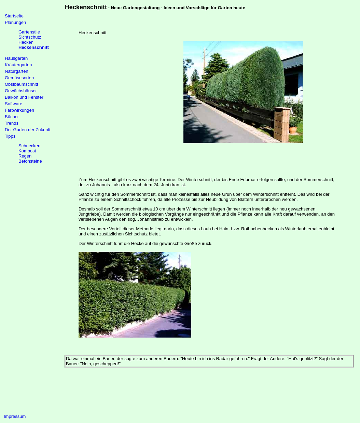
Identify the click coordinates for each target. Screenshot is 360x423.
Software (13, 103)
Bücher (12, 116)
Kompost (27, 150)
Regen (24, 156)
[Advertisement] (131, 92)
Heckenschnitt (33, 47)
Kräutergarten (18, 64)
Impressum (15, 416)
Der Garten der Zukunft (28, 129)
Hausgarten (16, 58)
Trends (11, 123)
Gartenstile (29, 32)
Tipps (10, 136)
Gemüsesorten (19, 77)
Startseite (14, 15)
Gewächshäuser (21, 90)
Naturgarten (16, 71)
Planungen (15, 22)
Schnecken (29, 145)
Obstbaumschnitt (21, 84)
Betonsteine (30, 161)
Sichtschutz (29, 37)
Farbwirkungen (19, 110)
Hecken (25, 42)
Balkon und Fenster (24, 97)
